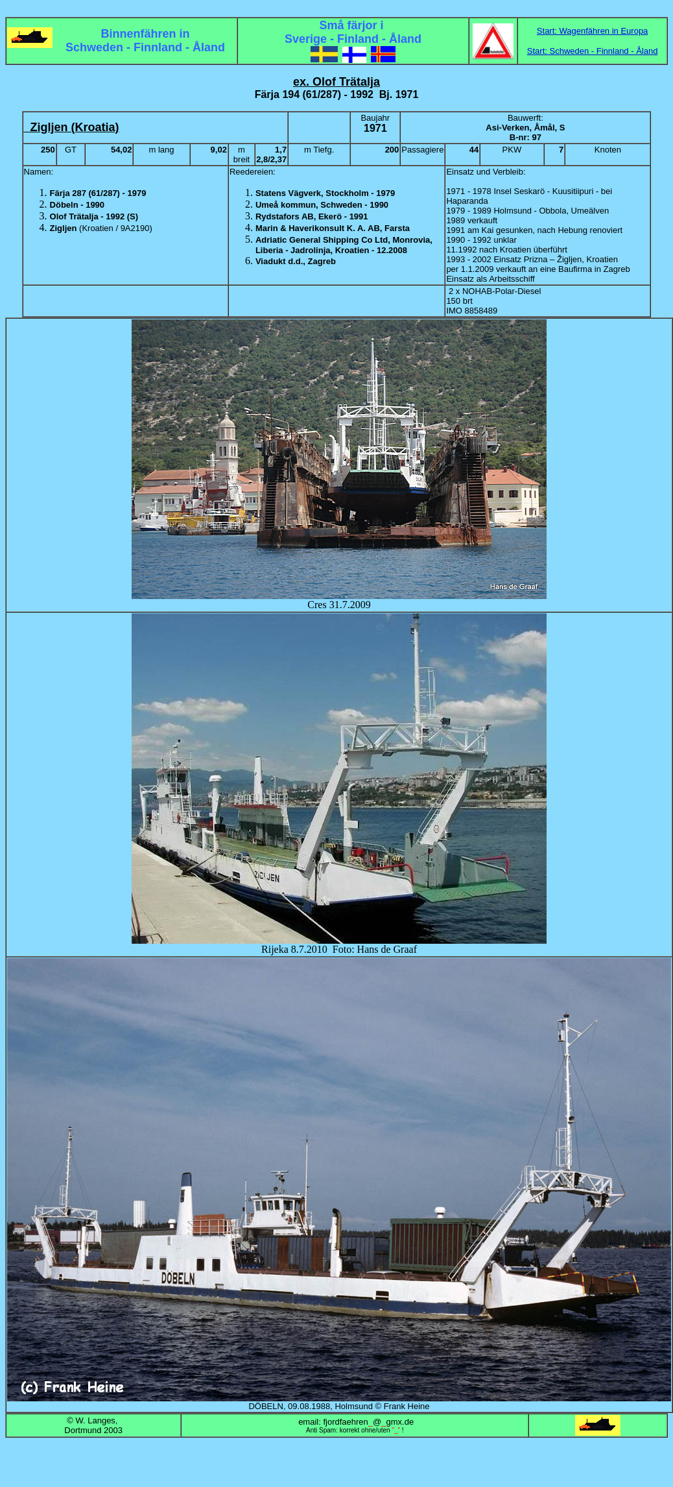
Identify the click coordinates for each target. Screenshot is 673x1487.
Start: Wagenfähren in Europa (592, 31)
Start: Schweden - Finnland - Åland (592, 51)
